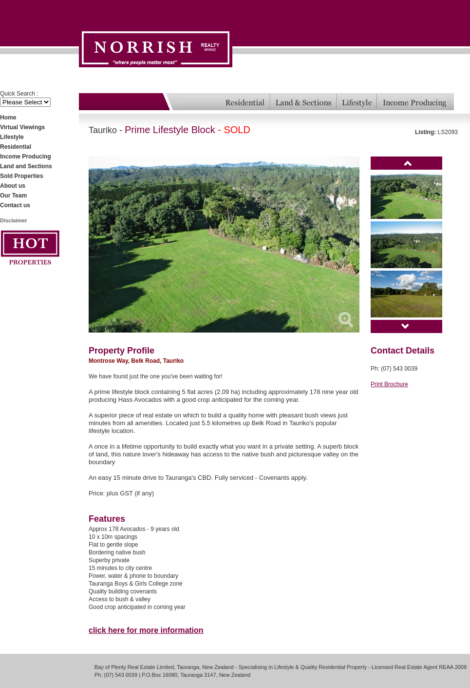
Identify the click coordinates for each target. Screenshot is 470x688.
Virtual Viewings (22, 127)
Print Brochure (389, 384)
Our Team (13, 195)
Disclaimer (13, 220)
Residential (15, 146)
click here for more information (146, 630)
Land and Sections (26, 166)
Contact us (15, 205)
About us (12, 185)
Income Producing (25, 156)
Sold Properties (21, 176)
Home (8, 117)
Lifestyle (12, 137)
